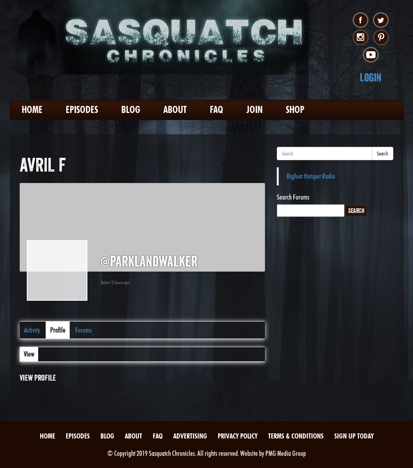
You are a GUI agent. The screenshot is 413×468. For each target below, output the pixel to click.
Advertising (190, 436)
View (29, 354)
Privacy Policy (237, 436)
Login (371, 77)
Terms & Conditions (296, 436)
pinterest (380, 37)
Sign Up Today (354, 436)
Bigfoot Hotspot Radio (311, 176)
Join (254, 109)
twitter (380, 20)
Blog (130, 109)
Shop (295, 109)
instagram (360, 37)
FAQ (216, 109)
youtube (370, 55)
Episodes (82, 109)
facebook (360, 20)
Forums (83, 330)
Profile (57, 330)
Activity (32, 330)
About (175, 109)
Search (382, 153)
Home (32, 109)
